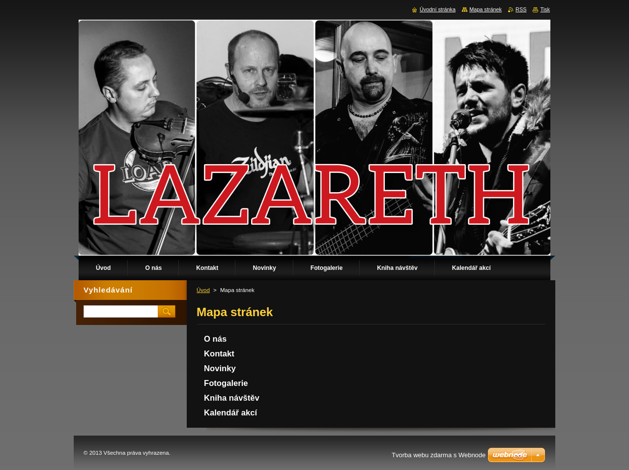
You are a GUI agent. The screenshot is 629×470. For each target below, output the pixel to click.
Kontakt (219, 353)
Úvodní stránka (438, 9)
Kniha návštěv (231, 398)
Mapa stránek (485, 9)
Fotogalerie (226, 383)
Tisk (545, 9)
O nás (215, 339)
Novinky (220, 368)
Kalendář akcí (230, 412)
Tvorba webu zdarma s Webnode (439, 455)
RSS (520, 9)
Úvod (203, 290)
